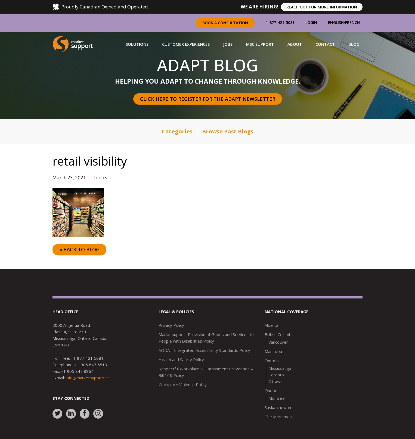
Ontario (272, 360)
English (336, 22)
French (352, 22)
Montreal (276, 398)
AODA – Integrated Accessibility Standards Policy (204, 350)
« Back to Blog (79, 249)
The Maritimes (278, 416)
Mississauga (279, 368)
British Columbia (280, 334)
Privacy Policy (171, 325)
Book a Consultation (225, 22)
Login (311, 22)
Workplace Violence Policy (183, 384)
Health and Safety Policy (181, 359)
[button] (137, 44)
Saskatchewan (278, 407)
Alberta (271, 325)
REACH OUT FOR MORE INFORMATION (321, 7)
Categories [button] (177, 131)
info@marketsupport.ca (88, 377)
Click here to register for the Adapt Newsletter (207, 99)
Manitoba (273, 351)
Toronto (276, 374)
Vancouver (278, 342)
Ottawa (275, 381)
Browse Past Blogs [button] (227, 131)
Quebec (272, 390)
